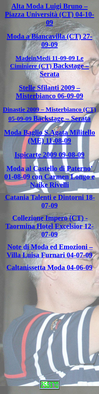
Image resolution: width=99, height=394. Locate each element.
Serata (49, 74)
